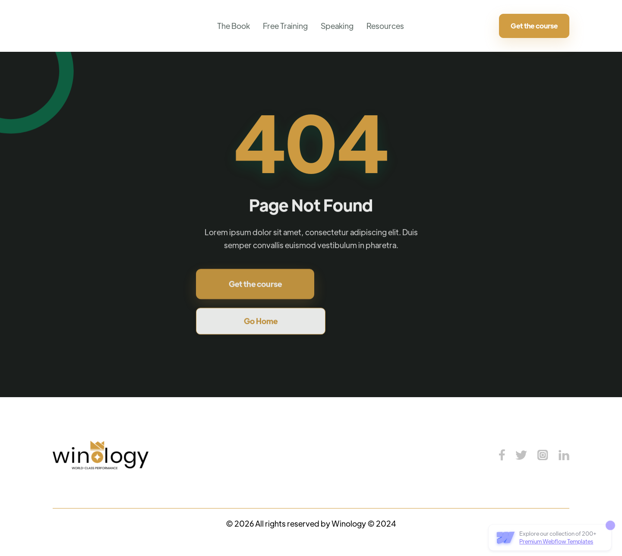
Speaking (337, 26)
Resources (385, 26)
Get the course (534, 25)
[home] (59, 25)
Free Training (285, 26)
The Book (233, 26)
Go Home (261, 323)
